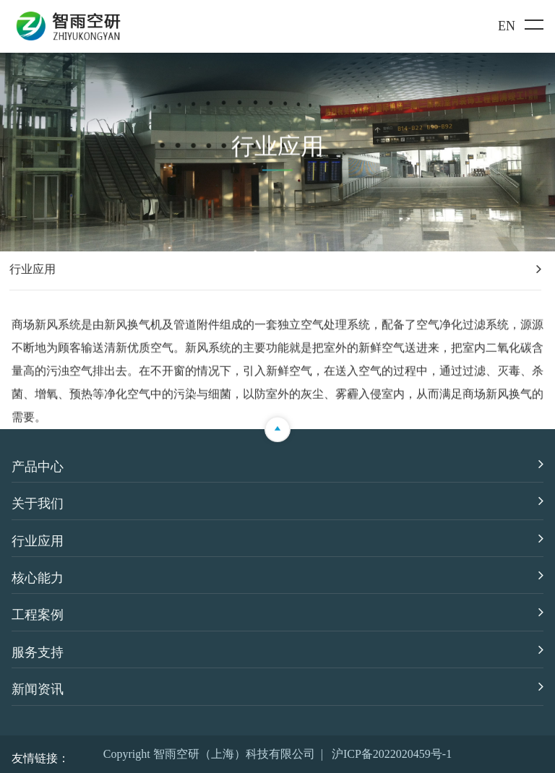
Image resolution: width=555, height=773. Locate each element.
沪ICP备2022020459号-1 (392, 754)
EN (506, 26)
